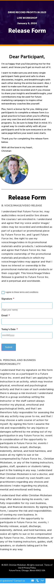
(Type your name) (10, 310)
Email (5, 315)
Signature (7, 299)
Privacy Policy (30, 568)
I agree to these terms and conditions (21, 292)
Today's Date (9, 329)
